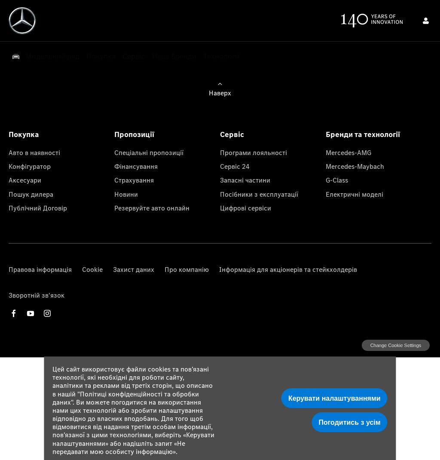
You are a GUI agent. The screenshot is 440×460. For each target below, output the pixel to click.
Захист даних (133, 269)
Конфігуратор (30, 166)
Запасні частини (245, 180)
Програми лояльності (253, 152)
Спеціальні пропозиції (148, 152)
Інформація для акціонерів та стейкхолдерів (288, 269)
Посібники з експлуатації (259, 194)
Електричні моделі (354, 194)
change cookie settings (396, 345)
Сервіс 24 (235, 166)
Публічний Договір (38, 208)
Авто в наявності (34, 152)
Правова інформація (40, 269)
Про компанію (187, 269)
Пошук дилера (31, 194)
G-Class (337, 180)
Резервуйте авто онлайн (151, 208)
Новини (126, 194)
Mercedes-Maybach (355, 166)
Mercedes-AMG (348, 152)
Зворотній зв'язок (36, 295)
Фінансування (136, 166)
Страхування (134, 180)
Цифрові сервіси (245, 208)
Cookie (92, 269)
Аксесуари (25, 180)
